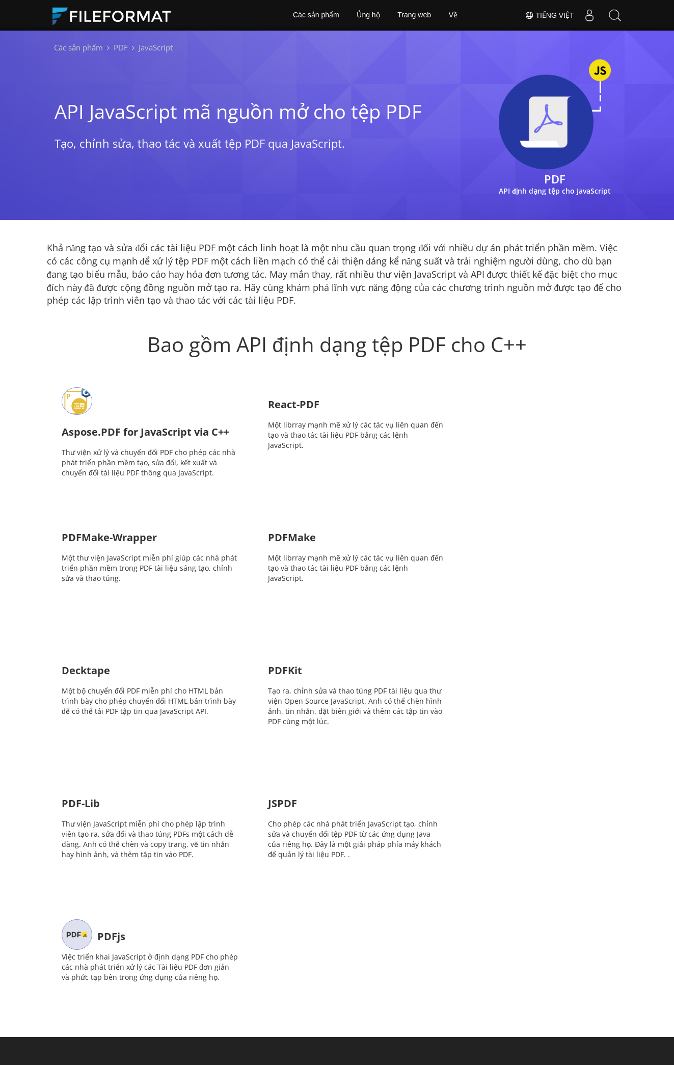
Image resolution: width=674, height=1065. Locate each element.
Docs (271, 985)
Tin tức (357, 985)
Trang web (414, 15)
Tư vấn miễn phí (209, 1000)
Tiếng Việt (549, 15)
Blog (270, 1000)
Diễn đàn (441, 985)
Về (453, 15)
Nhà (189, 985)
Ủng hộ (368, 15)
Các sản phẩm (316, 15)
